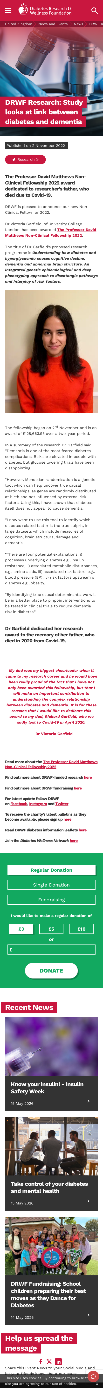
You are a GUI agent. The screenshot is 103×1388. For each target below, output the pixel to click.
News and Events (53, 24)
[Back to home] (44, 10)
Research (23, 159)
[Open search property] (94, 10)
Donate (51, 970)
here (88, 777)
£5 (51, 929)
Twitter (61, 803)
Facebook (18, 803)
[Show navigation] (8, 10)
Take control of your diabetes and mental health (49, 1187)
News (78, 24)
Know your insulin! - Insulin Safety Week (47, 1088)
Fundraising (51, 900)
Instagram (38, 803)
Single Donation (51, 885)
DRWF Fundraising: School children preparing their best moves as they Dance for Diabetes (48, 1294)
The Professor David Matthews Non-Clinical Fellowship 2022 (51, 764)
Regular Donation (51, 870)
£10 (81, 929)
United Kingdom (18, 24)
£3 (21, 929)
